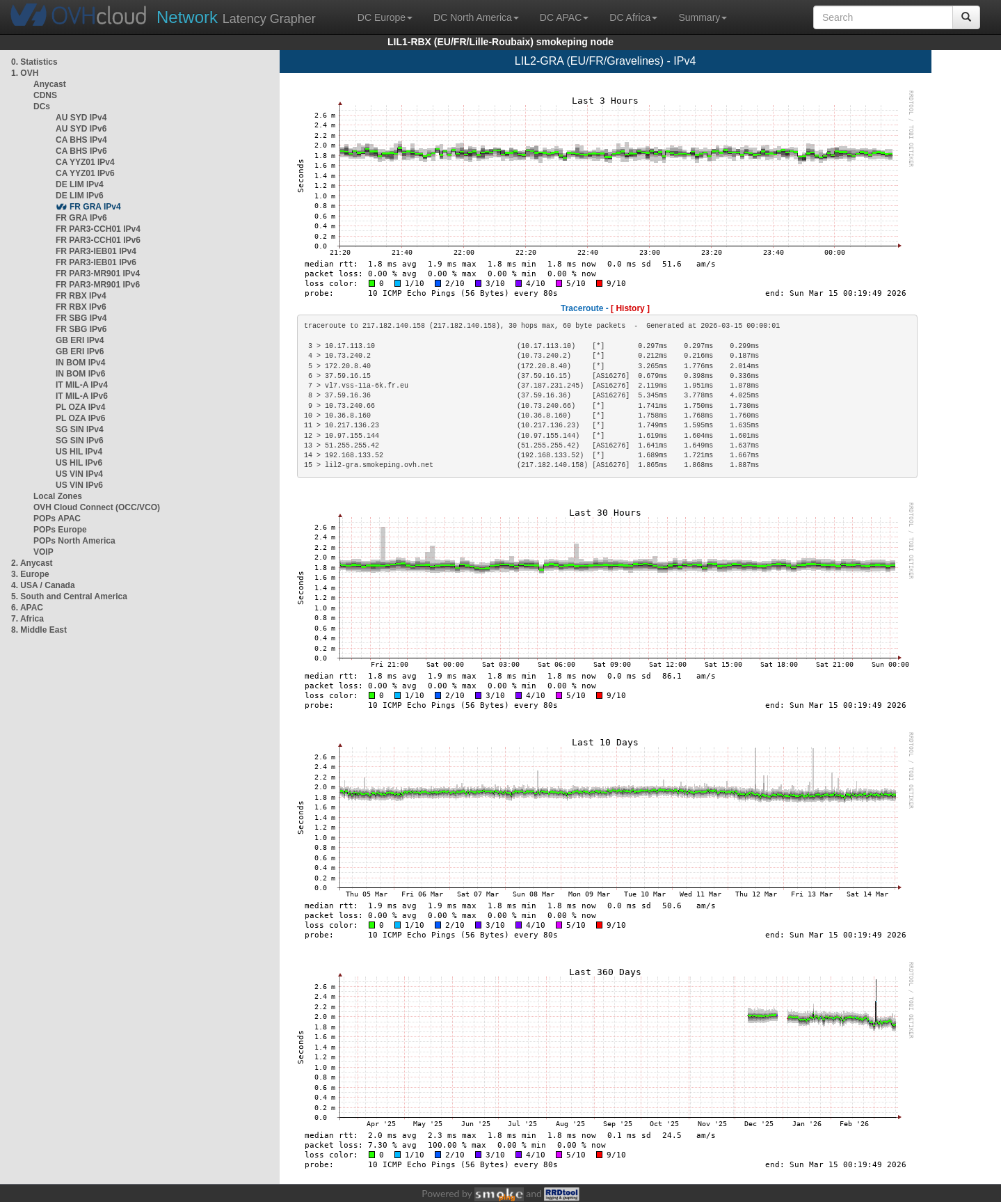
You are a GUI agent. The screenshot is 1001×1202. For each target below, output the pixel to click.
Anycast (49, 84)
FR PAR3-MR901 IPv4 (98, 273)
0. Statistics (34, 62)
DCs (41, 106)
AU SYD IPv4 (81, 117)
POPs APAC (57, 518)
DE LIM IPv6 (80, 195)
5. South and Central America (69, 596)
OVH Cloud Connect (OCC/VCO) (96, 507)
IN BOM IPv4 (80, 362)
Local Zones (57, 496)
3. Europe (30, 574)
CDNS (45, 95)
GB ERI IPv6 (80, 351)
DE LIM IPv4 (80, 184)
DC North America (476, 17)
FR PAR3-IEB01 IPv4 (96, 251)
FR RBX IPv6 (81, 307)
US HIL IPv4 (79, 452)
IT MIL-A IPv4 (82, 385)
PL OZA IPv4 (80, 407)
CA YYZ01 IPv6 (85, 173)
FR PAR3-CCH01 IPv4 (98, 229)
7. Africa (27, 619)
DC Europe (385, 17)
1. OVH (24, 73)
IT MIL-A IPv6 (82, 396)
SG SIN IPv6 (80, 440)
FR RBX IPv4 (81, 296)
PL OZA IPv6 (80, 418)
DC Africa (633, 17)
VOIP (43, 552)
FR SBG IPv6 (81, 329)
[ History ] (630, 308)
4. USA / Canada (43, 585)
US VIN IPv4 (79, 474)
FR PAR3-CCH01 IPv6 (98, 240)
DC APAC (564, 17)
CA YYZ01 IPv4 (85, 162)
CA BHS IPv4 (81, 140)
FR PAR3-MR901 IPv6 (98, 285)
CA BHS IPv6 (81, 151)
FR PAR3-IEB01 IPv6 (96, 262)
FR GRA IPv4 (95, 207)
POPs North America (74, 541)
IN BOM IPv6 (80, 374)
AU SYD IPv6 (81, 129)
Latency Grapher (236, 17)
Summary (702, 17)
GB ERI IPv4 (80, 340)
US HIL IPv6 (79, 463)
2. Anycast (32, 563)
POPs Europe (60, 530)
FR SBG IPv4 (81, 318)
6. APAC (27, 607)
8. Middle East (39, 630)
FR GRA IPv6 (81, 218)
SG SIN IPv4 (80, 429)
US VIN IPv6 (79, 485)
